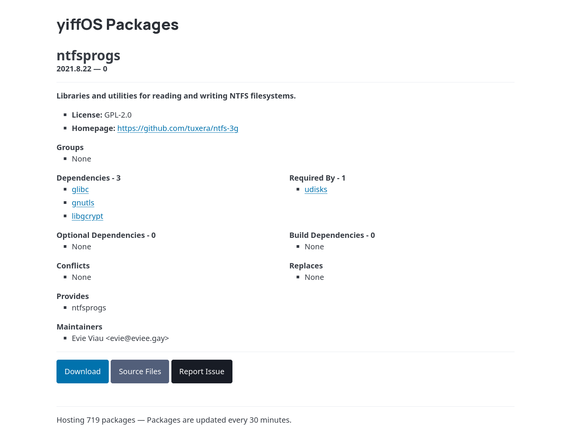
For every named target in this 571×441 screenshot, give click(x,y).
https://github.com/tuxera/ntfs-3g (178, 128)
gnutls (83, 202)
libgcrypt (87, 216)
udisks (316, 189)
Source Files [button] (140, 371)
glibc (80, 189)
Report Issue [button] (201, 371)
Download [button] (83, 371)
